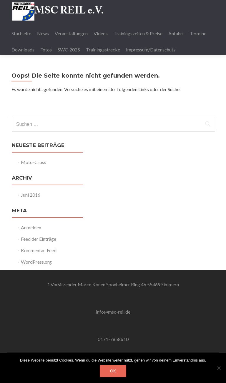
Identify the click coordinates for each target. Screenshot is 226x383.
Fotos (46, 49)
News (43, 33)
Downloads (22, 49)
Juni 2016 (30, 195)
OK (113, 371)
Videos (101, 33)
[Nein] (219, 368)
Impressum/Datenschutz (151, 49)
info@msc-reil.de (113, 312)
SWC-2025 (69, 49)
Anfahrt (176, 33)
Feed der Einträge (38, 239)
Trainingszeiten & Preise (138, 33)
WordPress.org (36, 262)
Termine (198, 33)
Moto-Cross (33, 162)
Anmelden (31, 227)
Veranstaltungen (71, 33)
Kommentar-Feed (38, 250)
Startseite (21, 33)
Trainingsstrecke (103, 49)
